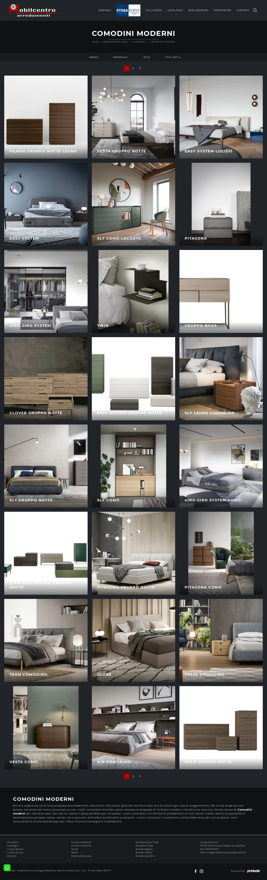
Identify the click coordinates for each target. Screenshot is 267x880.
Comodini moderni (162, 42)
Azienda (105, 10)
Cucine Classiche (81, 845)
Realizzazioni (198, 10)
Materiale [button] (120, 57)
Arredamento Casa (115, 42)
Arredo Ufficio (144, 852)
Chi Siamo (13, 842)
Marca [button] (94, 57)
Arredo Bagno (144, 849)
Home (95, 42)
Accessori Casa (144, 845)
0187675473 (212, 849)
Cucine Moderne (81, 842)
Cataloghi (175, 10)
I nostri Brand (15, 849)
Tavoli (74, 849)
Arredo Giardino (145, 856)
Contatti (243, 10)
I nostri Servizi (15, 852)
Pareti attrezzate (81, 856)
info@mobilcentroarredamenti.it (226, 852)
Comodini (139, 42)
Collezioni (154, 10)
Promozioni (222, 10)
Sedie (74, 852)
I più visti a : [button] (173, 57)
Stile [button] (146, 57)
